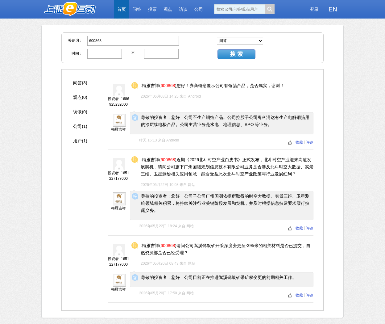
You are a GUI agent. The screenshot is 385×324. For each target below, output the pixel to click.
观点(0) (80, 97)
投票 (152, 9)
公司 (198, 9)
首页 (121, 9)
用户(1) (80, 140)
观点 (168, 9)
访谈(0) (80, 111)
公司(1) (80, 126)
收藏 (300, 142)
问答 (137, 9)
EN (333, 9)
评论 (309, 142)
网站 (191, 185)
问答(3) (80, 82)
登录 (314, 9)
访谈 (183, 9)
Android (194, 96)
